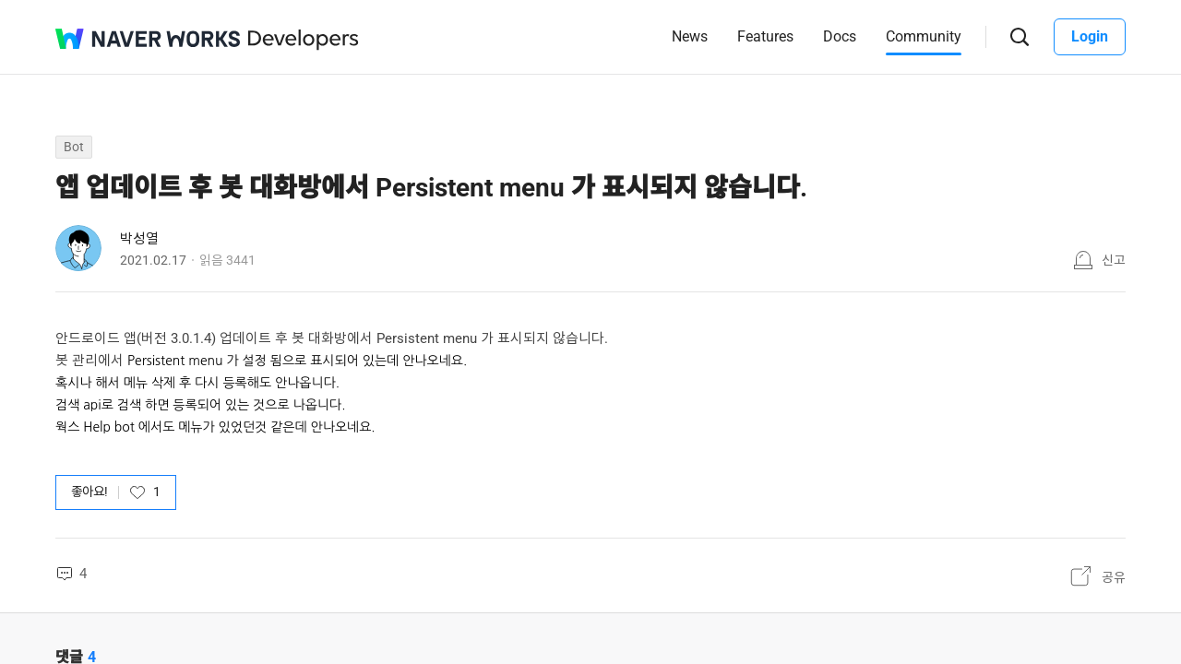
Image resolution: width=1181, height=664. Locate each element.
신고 (1114, 260)
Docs (839, 36)
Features (765, 36)
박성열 (139, 239)
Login (1089, 36)
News (690, 36)
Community (923, 36)
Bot (74, 146)
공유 (1114, 577)
